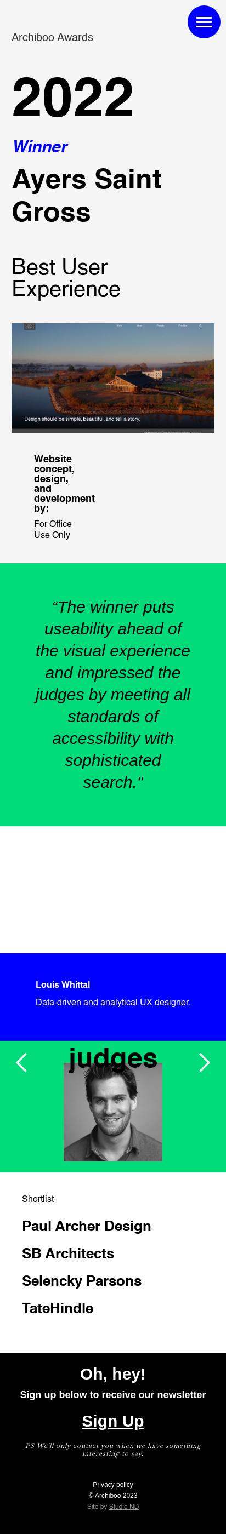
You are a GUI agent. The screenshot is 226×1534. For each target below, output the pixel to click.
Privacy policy (113, 1485)
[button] (22, 1062)
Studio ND (124, 1506)
